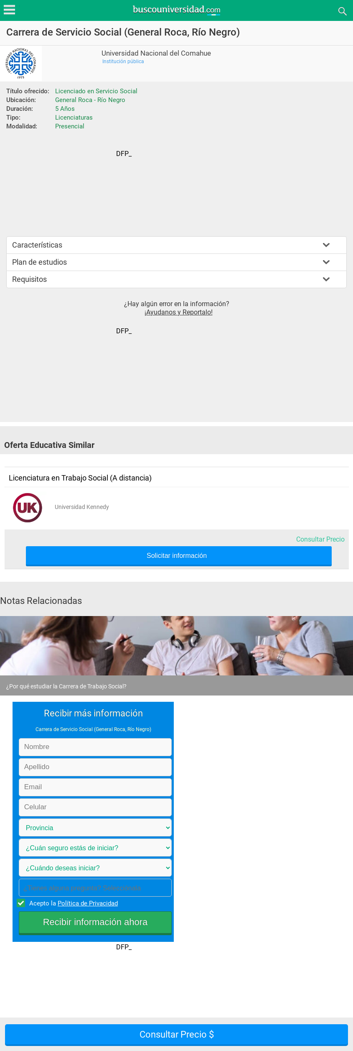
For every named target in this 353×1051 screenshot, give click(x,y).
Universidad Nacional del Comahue (156, 53)
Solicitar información (177, 555)
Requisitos (29, 279)
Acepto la (72, 903)
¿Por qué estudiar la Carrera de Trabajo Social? (66, 686)
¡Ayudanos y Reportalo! (179, 312)
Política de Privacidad (88, 903)
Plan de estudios (39, 262)
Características (37, 244)
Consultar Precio (320, 539)
